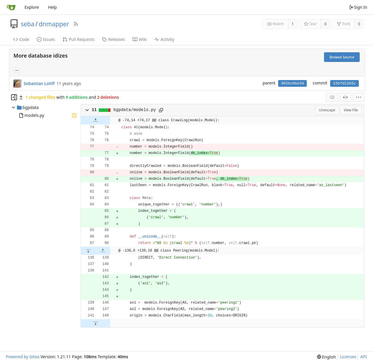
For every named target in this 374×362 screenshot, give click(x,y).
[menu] (358, 97)
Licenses (348, 356)
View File (351, 110)
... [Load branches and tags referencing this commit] (17, 70)
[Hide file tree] (14, 97)
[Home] (11, 7)
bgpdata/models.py (134, 110)
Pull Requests (78, 39)
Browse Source (342, 57)
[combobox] (332, 97)
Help (52, 7)
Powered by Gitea (22, 356)
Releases (113, 39)
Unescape (327, 110)
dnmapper (54, 24)
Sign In (358, 7)
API (363, 356)
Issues (46, 39)
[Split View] (345, 97)
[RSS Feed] (75, 24)
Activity (164, 39)
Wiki (140, 39)
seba (27, 24)
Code (21, 39)
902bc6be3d (292, 83)
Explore (32, 7)
